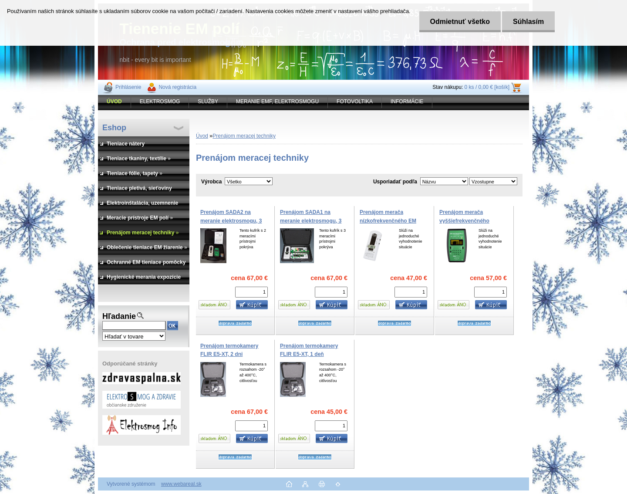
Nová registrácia (177, 87)
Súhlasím (528, 21)
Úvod (202, 136)
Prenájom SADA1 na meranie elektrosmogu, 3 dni (310, 220)
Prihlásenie (128, 87)
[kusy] (251, 292)
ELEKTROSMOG (160, 101)
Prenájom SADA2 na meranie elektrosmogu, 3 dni (231, 220)
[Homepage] (114, 101)
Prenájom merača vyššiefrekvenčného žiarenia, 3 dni (464, 220)
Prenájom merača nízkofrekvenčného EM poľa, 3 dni (388, 220)
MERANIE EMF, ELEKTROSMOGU (277, 101)
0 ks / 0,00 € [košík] (487, 87)
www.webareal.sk (181, 484)
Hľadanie (119, 316)
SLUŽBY (208, 101)
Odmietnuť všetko (460, 21)
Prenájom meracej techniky (244, 136)
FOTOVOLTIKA (355, 101)
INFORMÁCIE (407, 101)
